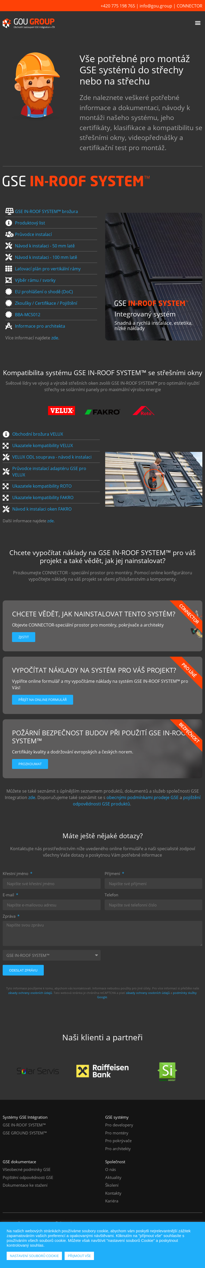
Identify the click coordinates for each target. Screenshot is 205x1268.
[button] (198, 22)
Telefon (111, 895)
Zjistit (23, 637)
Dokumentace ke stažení (25, 1185)
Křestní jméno (16, 874)
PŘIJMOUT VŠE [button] (79, 1255)
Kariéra (111, 1200)
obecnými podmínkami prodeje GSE (143, 797)
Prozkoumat (30, 763)
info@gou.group (156, 6)
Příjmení (113, 874)
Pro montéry (116, 1132)
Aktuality (113, 1177)
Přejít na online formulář (42, 699)
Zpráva (10, 916)
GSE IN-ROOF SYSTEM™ (24, 1124)
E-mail (9, 895)
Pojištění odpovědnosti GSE (28, 1177)
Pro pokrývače (118, 1140)
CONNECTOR (189, 6)
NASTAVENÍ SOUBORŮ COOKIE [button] (34, 1255)
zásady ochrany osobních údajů (30, 993)
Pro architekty (118, 1148)
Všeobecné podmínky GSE (26, 1169)
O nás (110, 1169)
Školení (112, 1185)
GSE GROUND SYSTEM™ (25, 1132)
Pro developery (119, 1124)
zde (54, 338)
